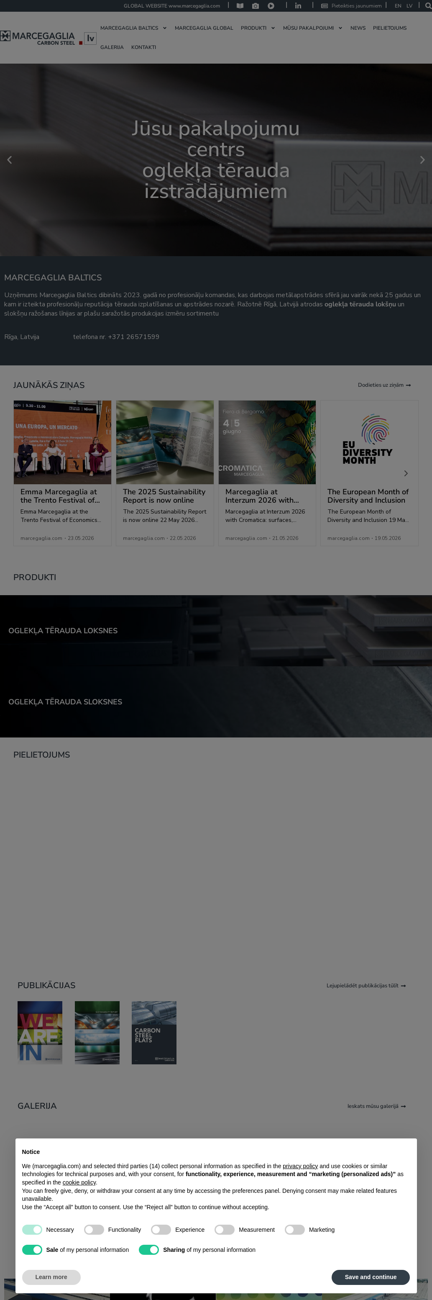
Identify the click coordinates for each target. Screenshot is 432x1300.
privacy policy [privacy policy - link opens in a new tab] (300, 1166)
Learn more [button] (51, 1277)
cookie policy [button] (79, 1182)
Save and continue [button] (371, 1277)
